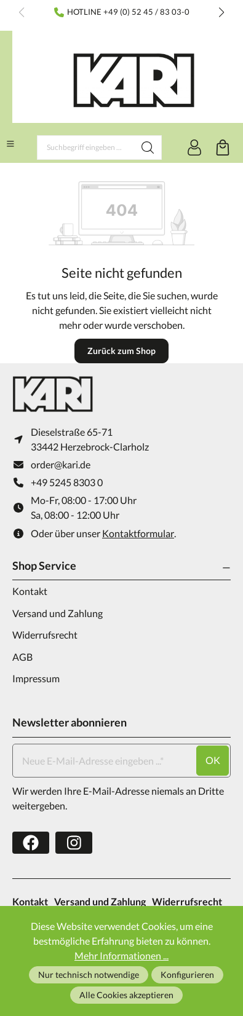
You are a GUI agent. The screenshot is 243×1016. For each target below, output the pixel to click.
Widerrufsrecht (45, 634)
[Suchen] (148, 147)
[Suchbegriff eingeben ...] (86, 147)
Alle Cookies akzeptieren (126, 995)
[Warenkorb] (223, 148)
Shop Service (44, 565)
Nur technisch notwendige (88, 974)
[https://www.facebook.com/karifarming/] (30, 843)
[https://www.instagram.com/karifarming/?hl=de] (73, 843)
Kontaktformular (138, 533)
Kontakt (29, 591)
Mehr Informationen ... (121, 955)
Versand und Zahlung (57, 613)
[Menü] (10, 144)
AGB (22, 657)
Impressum (36, 678)
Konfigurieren (187, 974)
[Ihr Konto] (194, 148)
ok (212, 760)
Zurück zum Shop (121, 350)
